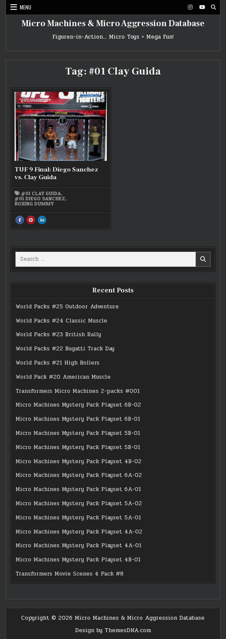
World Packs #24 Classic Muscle (61, 320)
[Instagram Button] (190, 7)
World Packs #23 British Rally (58, 334)
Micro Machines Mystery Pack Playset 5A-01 (78, 517)
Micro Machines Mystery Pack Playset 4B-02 (78, 461)
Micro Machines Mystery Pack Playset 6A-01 (78, 489)
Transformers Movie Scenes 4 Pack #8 (69, 574)
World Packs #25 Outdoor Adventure (67, 306)
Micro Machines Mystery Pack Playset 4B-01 (78, 559)
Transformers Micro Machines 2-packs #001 (77, 391)
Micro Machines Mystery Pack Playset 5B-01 (77, 433)
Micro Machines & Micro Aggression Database (113, 23)
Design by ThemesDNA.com (113, 630)
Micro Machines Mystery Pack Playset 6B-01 (77, 419)
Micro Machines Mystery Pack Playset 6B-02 (78, 405)
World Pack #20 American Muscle (63, 377)
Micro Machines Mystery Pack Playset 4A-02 (78, 531)
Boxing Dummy (34, 203)
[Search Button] (213, 7)
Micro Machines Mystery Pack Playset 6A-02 (78, 475)
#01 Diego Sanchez (40, 198)
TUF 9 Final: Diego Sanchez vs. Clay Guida (56, 173)
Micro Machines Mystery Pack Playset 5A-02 (78, 503)
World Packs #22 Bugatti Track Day (65, 348)
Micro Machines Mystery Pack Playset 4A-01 (78, 545)
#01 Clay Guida (41, 193)
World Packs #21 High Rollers (57, 363)
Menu (25, 7)
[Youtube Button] (202, 7)
